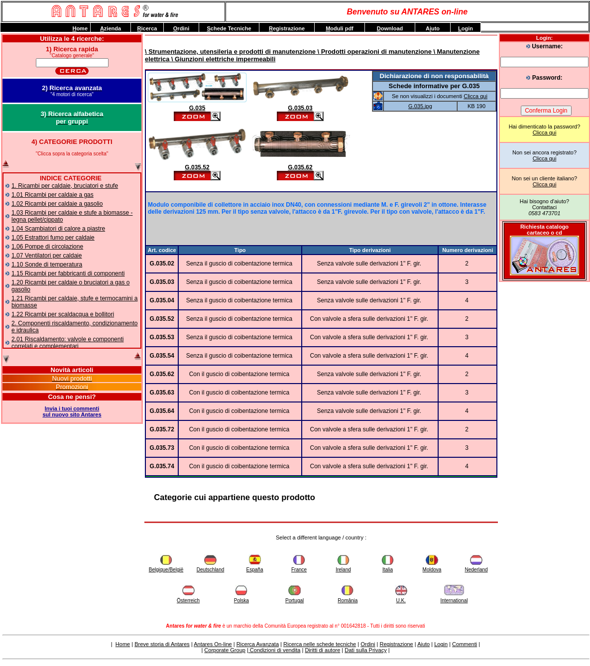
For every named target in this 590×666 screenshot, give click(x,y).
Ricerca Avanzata (257, 644)
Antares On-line (213, 644)
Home (123, 644)
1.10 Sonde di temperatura (46, 264)
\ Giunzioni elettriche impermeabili (222, 59)
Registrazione (396, 644)
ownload (390, 28)
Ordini (367, 644)
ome (80, 28)
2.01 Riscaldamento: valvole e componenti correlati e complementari (67, 343)
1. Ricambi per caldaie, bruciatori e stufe (64, 185)
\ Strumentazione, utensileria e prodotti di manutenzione (230, 51)
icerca (147, 28)
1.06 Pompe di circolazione (47, 246)
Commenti (464, 644)
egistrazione (287, 28)
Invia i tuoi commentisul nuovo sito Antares (71, 411)
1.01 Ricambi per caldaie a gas (52, 194)
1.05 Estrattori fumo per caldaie (53, 237)
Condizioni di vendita (274, 650)
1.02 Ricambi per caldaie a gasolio (57, 203)
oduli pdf (340, 28)
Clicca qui (545, 132)
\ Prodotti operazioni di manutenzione (374, 51)
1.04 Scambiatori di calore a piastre (58, 228)
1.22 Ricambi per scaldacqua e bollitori (62, 314)
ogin (465, 28)
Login (441, 644)
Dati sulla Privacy (365, 650)
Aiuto (423, 644)
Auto (433, 28)
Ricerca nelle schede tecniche (319, 644)
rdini (181, 28)
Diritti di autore (322, 650)
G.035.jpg (420, 106)
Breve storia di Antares (162, 644)
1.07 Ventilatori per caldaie (46, 255)
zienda (110, 28)
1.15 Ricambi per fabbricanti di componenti (67, 273)
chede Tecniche (229, 28)
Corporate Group (224, 650)
